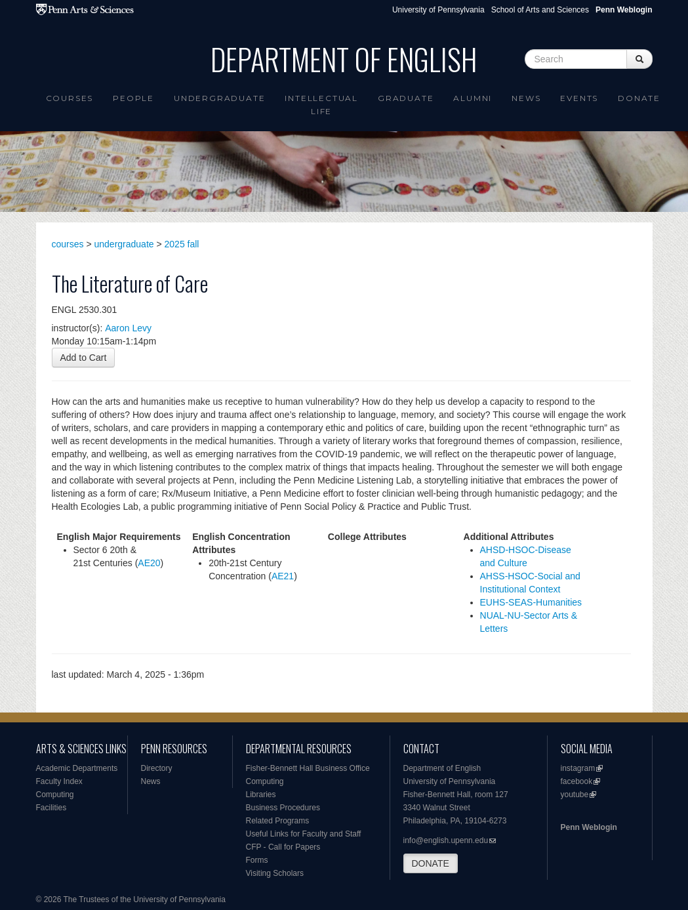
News (526, 98)
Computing (55, 794)
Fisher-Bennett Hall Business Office (308, 768)
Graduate (406, 98)
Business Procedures (283, 807)
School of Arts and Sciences (540, 9)
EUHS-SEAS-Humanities (531, 602)
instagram (578, 768)
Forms (257, 860)
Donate (639, 98)
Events (579, 98)
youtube (575, 794)
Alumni (472, 98)
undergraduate (124, 244)
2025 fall (182, 244)
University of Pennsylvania (438, 9)
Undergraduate (219, 98)
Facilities (51, 807)
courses (68, 244)
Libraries (261, 794)
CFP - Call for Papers (283, 847)
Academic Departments (77, 768)
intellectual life (321, 104)
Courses (70, 98)
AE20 (149, 563)
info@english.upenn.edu (446, 840)
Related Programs (278, 820)
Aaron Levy (128, 328)
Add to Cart (83, 357)
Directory (156, 768)
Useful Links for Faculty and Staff (303, 833)
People (133, 98)
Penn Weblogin (589, 827)
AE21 (283, 576)
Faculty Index (59, 781)
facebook (577, 781)
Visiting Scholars (275, 873)
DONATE (430, 863)
